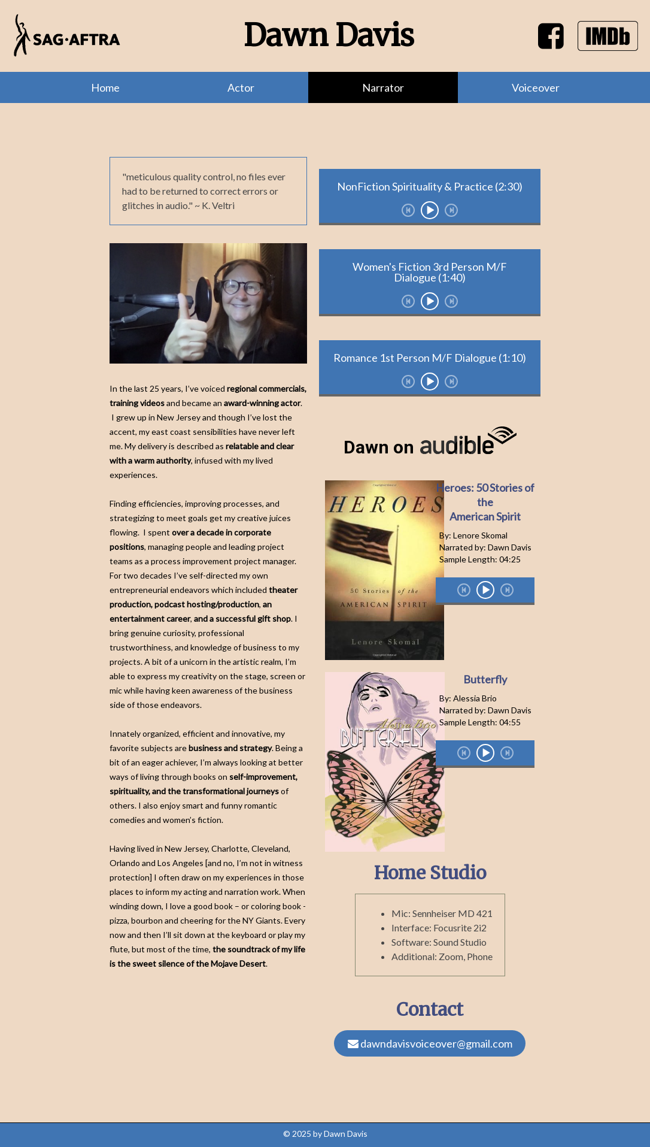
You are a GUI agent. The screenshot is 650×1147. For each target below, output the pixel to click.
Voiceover (536, 87)
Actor (240, 87)
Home (105, 87)
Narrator (383, 87)
